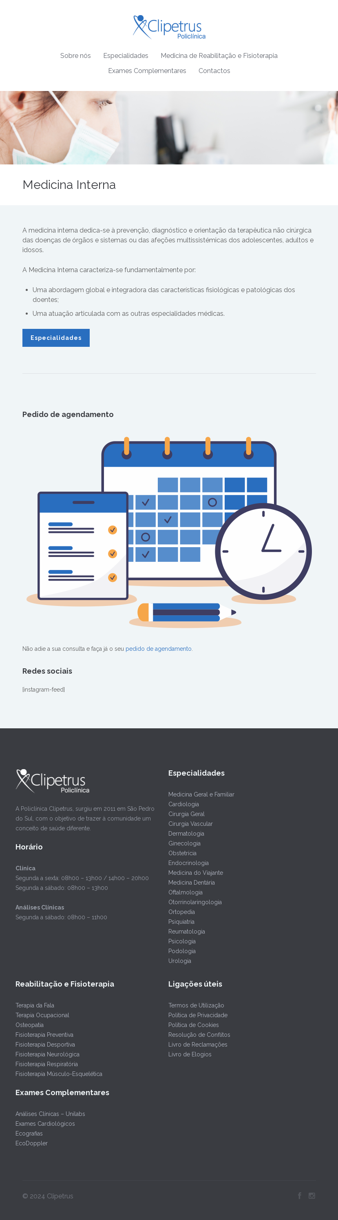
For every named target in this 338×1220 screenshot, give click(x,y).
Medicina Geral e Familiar (201, 794)
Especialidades (125, 56)
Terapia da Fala (34, 1005)
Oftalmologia (185, 892)
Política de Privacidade (197, 1015)
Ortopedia (181, 912)
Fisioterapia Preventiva (44, 1034)
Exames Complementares (147, 71)
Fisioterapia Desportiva (44, 1044)
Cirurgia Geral (186, 814)
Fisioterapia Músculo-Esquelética (58, 1074)
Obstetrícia (182, 853)
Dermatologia (185, 833)
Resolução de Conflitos (199, 1034)
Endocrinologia (188, 863)
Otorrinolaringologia (194, 902)
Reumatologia (186, 931)
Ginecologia (184, 843)
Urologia (179, 961)
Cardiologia (183, 804)
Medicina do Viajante (195, 873)
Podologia (181, 951)
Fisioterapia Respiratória (46, 1064)
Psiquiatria (181, 921)
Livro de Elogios (189, 1054)
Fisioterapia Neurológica (47, 1054)
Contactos (214, 71)
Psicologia (181, 941)
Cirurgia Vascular (190, 824)
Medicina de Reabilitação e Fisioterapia (219, 56)
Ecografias (28, 1133)
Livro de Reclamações (197, 1044)
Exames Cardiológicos (44, 1123)
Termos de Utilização (195, 1005)
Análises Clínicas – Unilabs (49, 1114)
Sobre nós (75, 56)
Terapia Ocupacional (41, 1015)
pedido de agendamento (159, 648)
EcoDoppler (31, 1143)
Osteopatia (29, 1025)
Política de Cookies (193, 1025)
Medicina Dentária (191, 882)
